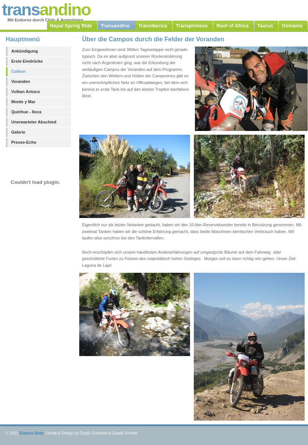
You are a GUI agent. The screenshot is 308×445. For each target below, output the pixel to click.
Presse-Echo (23, 142)
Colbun (18, 71)
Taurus (265, 26)
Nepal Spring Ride (71, 26)
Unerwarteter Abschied (33, 122)
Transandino (115, 26)
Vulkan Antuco (25, 91)
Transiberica (152, 26)
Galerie (18, 132)
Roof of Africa (232, 26)
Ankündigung (24, 51)
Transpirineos (192, 26)
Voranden (20, 81)
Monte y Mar (23, 101)
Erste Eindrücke (27, 61)
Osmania (292, 26)
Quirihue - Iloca (26, 112)
